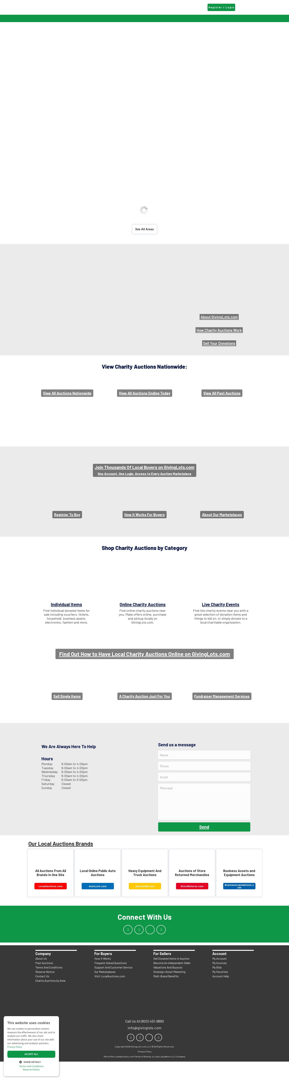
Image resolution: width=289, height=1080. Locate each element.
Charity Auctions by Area (50, 999)
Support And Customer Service (113, 985)
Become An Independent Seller (172, 981)
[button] (31, 1061)
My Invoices (219, 981)
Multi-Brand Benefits (166, 994)
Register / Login (221, 7)
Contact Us (42, 994)
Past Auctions (44, 981)
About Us (41, 977)
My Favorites (220, 990)
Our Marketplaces (105, 990)
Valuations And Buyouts (167, 985)
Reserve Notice (45, 990)
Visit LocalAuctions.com (109, 994)
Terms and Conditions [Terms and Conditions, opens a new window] (31, 1066)
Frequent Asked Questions (110, 981)
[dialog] (31, 1046)
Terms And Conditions (48, 985)
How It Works (102, 977)
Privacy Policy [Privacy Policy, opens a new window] (14, 1047)
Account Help (220, 994)
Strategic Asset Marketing (169, 990)
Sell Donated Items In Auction (171, 977)
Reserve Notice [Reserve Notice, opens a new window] (31, 1069)
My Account (219, 977)
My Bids (217, 985)
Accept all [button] (31, 1054)
